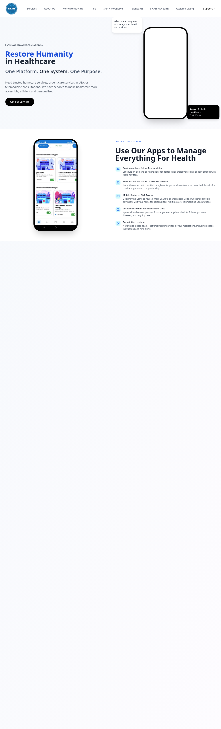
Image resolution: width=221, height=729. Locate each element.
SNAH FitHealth (159, 8)
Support (209, 8)
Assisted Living (185, 8)
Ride (93, 8)
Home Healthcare (72, 8)
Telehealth (136, 8)
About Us (49, 8)
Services (32, 8)
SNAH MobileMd (113, 8)
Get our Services (15, 101)
